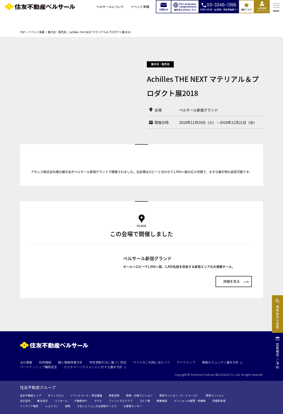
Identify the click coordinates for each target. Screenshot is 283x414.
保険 (67, 406)
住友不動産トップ (30, 395)
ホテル (98, 400)
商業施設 (162, 400)
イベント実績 (140, 6)
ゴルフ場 (144, 400)
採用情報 (45, 362)
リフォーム (61, 400)
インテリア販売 (29, 406)
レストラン (51, 406)
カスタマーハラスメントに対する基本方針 (95, 367)
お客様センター (132, 406)
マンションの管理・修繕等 (190, 400)
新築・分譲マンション (139, 395)
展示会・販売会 (57, 32)
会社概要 (26, 362)
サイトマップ (186, 362)
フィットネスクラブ (121, 400)
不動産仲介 (81, 400)
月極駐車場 (219, 400)
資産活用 (114, 395)
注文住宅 (25, 400)
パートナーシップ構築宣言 (38, 367)
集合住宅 (42, 400)
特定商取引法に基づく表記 (107, 362)
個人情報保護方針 (70, 362)
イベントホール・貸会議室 (86, 395)
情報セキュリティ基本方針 (222, 362)
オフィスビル (56, 395)
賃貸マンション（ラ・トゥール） (179, 395)
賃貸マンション (215, 395)
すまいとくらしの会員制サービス (97, 406)
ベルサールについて (110, 6)
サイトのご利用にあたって (151, 362)
